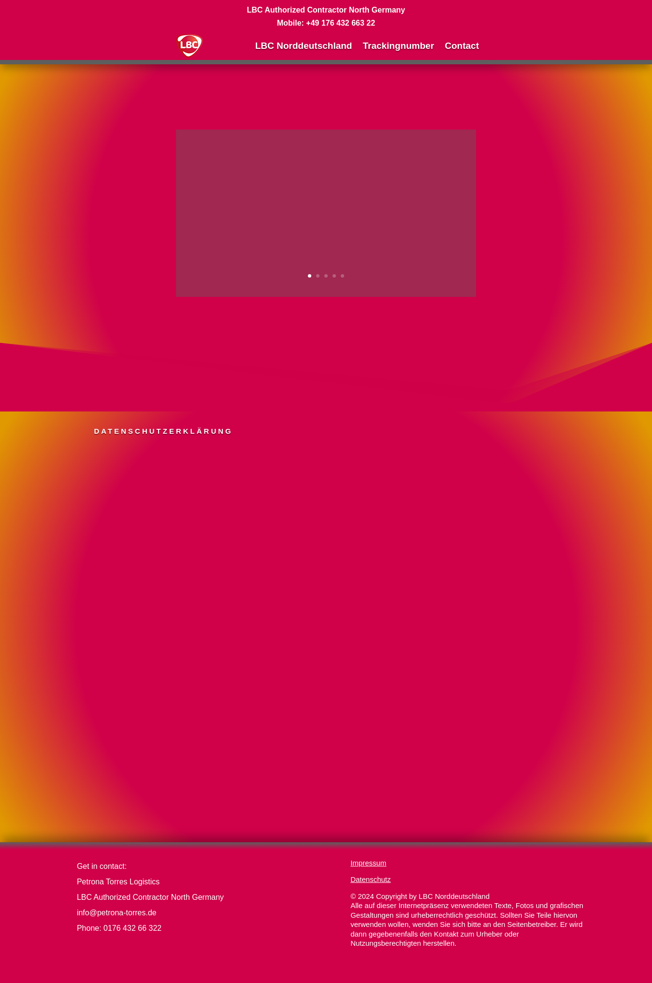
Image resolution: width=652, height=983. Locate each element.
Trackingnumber (398, 46)
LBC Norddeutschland (303, 46)
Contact (462, 46)
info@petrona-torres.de (117, 913)
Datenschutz (370, 879)
